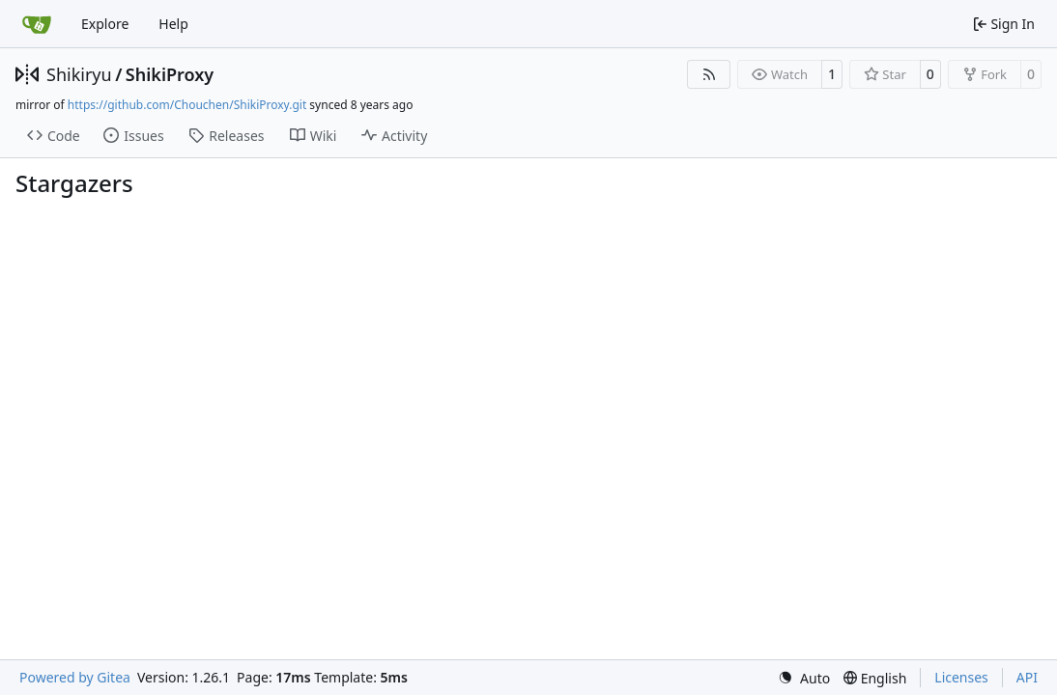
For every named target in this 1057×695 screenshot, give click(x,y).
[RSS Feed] (709, 74)
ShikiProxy (170, 74)
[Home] (37, 24)
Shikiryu (79, 74)
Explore (105, 23)
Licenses (961, 677)
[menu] (804, 678)
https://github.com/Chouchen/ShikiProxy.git (187, 105)
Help (173, 23)
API (1027, 677)
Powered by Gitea (74, 677)
